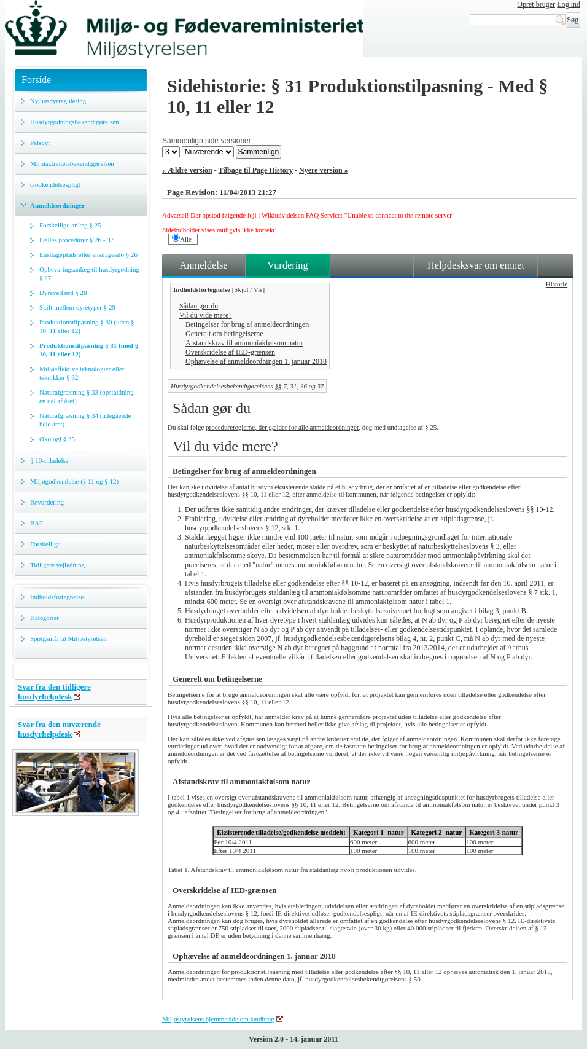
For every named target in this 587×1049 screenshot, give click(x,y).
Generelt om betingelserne (224, 333)
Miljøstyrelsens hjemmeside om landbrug (218, 1019)
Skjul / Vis (248, 289)
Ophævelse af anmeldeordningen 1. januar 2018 (256, 361)
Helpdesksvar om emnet (475, 265)
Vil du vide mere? (205, 315)
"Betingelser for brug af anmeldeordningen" (267, 811)
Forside (36, 79)
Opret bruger (536, 4)
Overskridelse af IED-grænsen (230, 352)
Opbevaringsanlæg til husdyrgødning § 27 (89, 273)
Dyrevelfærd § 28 (63, 292)
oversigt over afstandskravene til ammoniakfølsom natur (469, 564)
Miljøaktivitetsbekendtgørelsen (72, 163)
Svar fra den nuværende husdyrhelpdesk (59, 729)
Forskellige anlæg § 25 (70, 225)
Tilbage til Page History (256, 170)
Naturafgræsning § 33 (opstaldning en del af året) (86, 396)
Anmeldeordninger (57, 205)
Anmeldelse (203, 265)
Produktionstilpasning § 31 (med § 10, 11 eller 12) (88, 350)
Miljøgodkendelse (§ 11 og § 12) (74, 481)
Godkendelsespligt (55, 184)
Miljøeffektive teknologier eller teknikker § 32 (81, 373)
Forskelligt (45, 544)
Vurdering (287, 265)
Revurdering (47, 502)
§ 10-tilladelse (49, 460)
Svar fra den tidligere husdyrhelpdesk (54, 691)
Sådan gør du (198, 306)
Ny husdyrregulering (58, 100)
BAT (36, 523)
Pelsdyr (40, 142)
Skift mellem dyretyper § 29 (77, 307)
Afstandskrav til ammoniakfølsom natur (244, 343)
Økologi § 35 (57, 438)
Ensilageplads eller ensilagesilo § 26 (88, 254)
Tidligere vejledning (57, 564)
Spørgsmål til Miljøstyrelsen (68, 638)
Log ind (568, 4)
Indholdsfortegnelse (57, 596)
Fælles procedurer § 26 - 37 (76, 239)
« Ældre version (187, 170)
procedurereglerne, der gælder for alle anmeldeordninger (282, 427)
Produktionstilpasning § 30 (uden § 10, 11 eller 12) (86, 326)
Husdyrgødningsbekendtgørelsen (74, 121)
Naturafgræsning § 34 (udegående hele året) (85, 420)
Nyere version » (323, 170)
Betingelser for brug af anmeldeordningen (247, 324)
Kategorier (44, 617)
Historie (557, 284)
